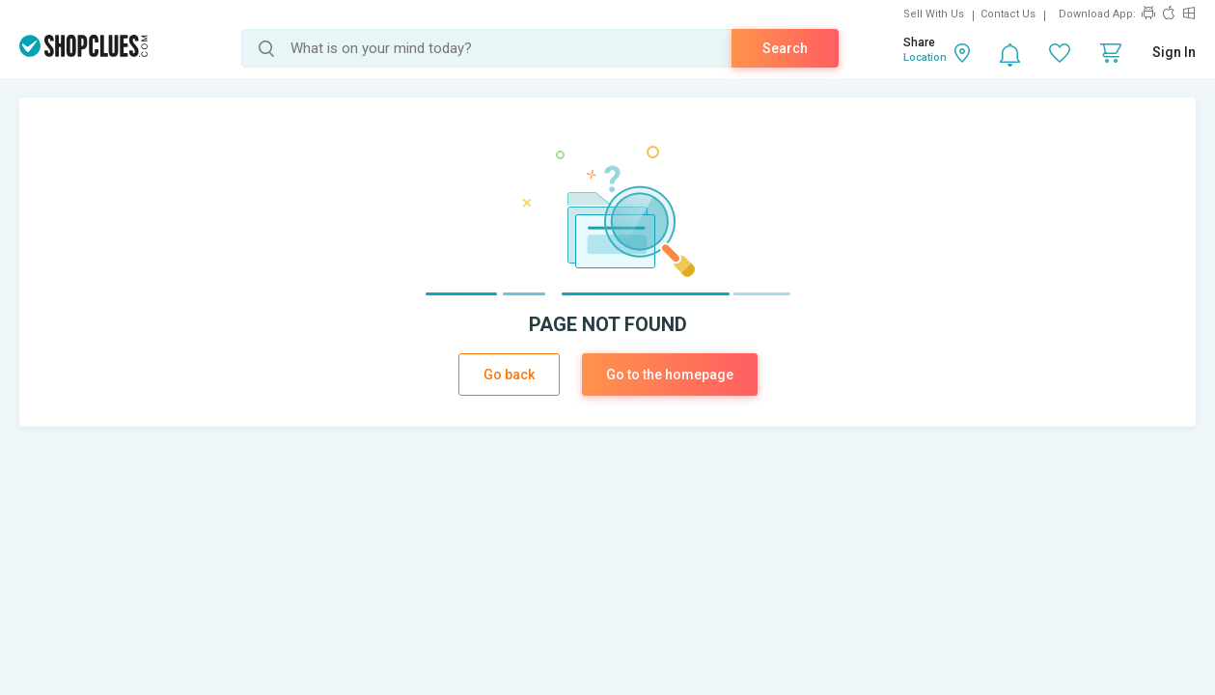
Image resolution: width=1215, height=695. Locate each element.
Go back (509, 374)
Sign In (1174, 52)
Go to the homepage (669, 374)
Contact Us (1008, 14)
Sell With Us (933, 14)
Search (785, 48)
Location (925, 57)
